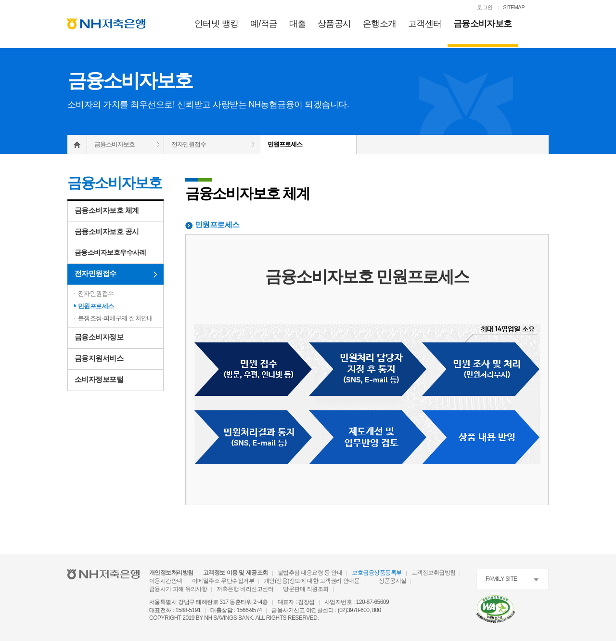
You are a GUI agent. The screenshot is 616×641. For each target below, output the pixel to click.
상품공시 (334, 23)
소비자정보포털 (99, 379)
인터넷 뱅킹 (216, 23)
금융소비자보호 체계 (107, 210)
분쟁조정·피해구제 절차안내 (115, 318)
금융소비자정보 (99, 337)
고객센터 (425, 23)
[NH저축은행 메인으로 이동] (106, 23)
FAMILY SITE (501, 579)
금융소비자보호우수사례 (110, 252)
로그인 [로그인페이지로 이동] (485, 7)
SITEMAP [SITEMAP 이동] (514, 7)
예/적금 (264, 23)
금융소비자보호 (482, 23)
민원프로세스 (96, 306)
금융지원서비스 (99, 358)
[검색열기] (544, 8)
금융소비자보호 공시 (107, 231)
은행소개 (380, 23)
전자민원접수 (188, 144)
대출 (297, 23)
